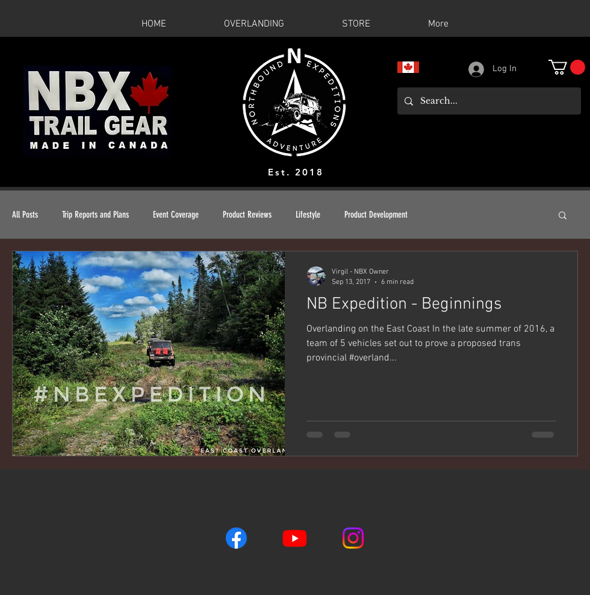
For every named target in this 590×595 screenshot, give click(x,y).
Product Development (376, 214)
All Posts (25, 214)
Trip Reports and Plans (95, 214)
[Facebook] (236, 538)
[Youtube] (295, 538)
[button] (566, 67)
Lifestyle (308, 214)
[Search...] (488, 101)
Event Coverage (176, 214)
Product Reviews (247, 214)
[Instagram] (353, 538)
